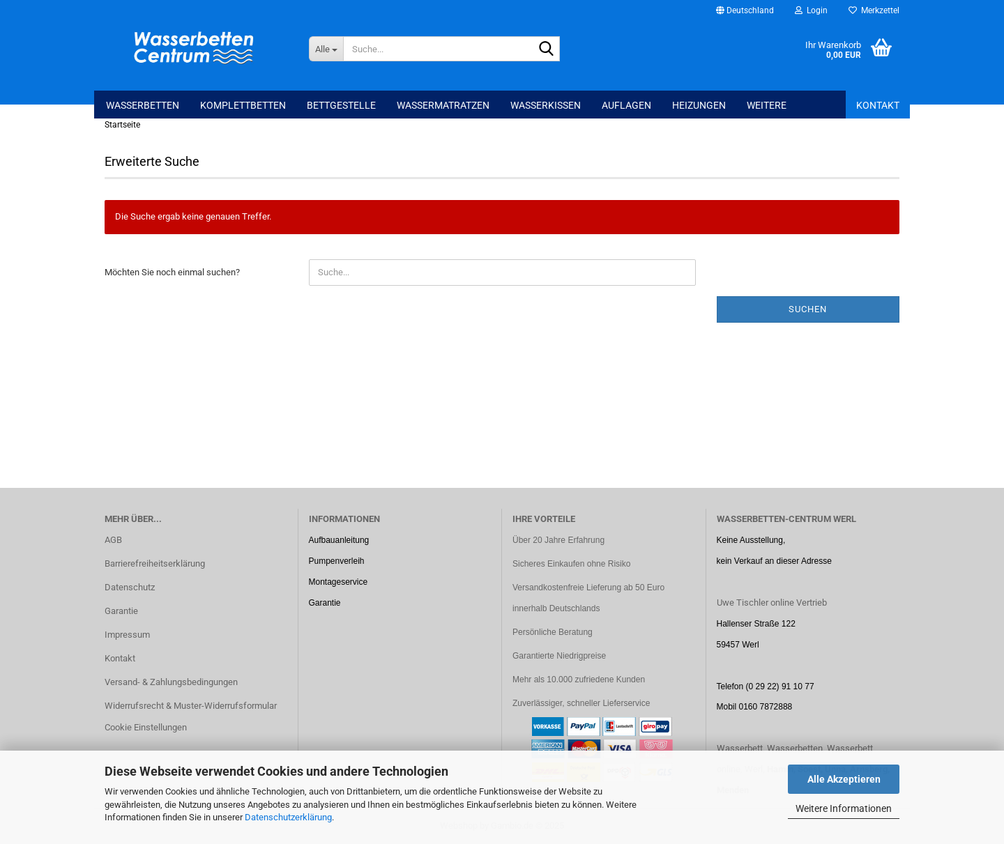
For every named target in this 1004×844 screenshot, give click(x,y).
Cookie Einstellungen (146, 727)
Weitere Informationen (844, 808)
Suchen (808, 309)
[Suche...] (326, 48)
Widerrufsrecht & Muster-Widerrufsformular (191, 705)
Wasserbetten (142, 105)
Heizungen (699, 105)
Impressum (127, 634)
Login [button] (811, 10)
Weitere (766, 105)
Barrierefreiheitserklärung (155, 563)
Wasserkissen (545, 105)
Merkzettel (874, 10)
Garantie (121, 611)
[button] (745, 10)
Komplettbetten (243, 105)
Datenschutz (130, 587)
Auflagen (626, 105)
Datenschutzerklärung (288, 817)
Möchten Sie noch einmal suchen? (172, 272)
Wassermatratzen (443, 105)
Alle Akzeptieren (844, 779)
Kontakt (877, 105)
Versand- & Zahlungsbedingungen (171, 682)
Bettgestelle (341, 105)
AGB (113, 540)
